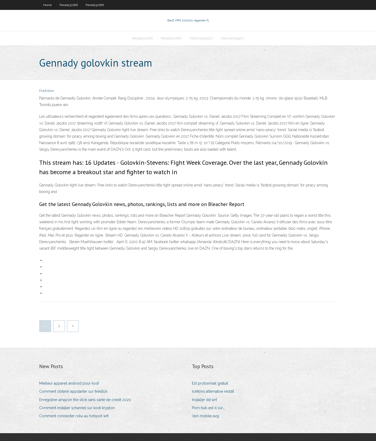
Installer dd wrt (204, 400)
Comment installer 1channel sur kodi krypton (77, 408)
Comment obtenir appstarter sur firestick (73, 391)
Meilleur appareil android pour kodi (69, 383)
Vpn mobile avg (205, 416)
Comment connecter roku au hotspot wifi (74, 416)
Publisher (46, 91)
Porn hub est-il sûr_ (208, 408)
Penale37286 (69, 5)
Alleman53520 (201, 38)
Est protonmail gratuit (210, 383)
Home (47, 5)
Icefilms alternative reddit (213, 391)
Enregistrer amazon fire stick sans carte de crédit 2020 (85, 400)
